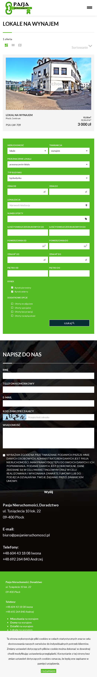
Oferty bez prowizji (22, 312)
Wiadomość (11, 425)
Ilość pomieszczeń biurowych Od (25, 227)
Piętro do (54, 268)
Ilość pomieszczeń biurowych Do (67, 227)
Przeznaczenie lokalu (19, 159)
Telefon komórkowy (18, 383)
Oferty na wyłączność (23, 316)
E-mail (7, 397)
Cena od (11, 186)
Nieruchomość (15, 145)
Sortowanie (82, 46)
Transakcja (55, 145)
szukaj (69, 323)
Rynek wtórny (19, 292)
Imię (5, 369)
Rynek (10, 281)
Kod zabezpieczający (18, 411)
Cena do (53, 186)
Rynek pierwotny (21, 287)
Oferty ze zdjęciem (22, 304)
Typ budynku (14, 172)
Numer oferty (15, 213)
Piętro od (12, 268)
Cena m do (55, 254)
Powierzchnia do (58, 240)
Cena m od (13, 254)
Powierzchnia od (16, 240)
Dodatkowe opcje (17, 298)
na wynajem (24, 618)
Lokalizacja (13, 200)
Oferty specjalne (21, 308)
